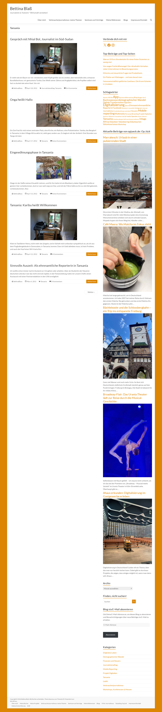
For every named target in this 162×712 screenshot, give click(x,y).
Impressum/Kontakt (139, 20)
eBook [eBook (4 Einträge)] (127, 106)
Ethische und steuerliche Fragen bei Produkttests (122, 73)
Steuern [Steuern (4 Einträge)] (144, 116)
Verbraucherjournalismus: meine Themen (65, 20)
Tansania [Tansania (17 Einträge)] (108, 118)
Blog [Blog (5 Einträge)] (135, 97)
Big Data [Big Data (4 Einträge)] (121, 97)
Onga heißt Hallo (21, 100)
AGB (29, 706)
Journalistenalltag (48, 88)
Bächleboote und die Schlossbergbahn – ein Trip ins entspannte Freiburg (127, 309)
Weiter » (91, 292)
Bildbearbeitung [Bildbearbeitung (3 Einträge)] (129, 97)
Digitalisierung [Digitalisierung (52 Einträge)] (114, 105)
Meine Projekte (35, 703)
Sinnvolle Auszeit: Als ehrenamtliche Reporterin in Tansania (49, 265)
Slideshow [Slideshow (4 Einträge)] (111, 116)
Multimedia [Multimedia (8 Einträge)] (120, 114)
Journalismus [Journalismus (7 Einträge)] (108, 111)
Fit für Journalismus (109, 703)
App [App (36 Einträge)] (116, 97)
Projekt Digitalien (110, 673)
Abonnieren (110, 635)
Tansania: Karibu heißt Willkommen (33, 205)
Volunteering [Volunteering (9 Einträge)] (123, 122)
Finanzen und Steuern (112, 661)
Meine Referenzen (113, 20)
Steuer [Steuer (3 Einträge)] (140, 116)
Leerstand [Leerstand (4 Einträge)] (128, 111)
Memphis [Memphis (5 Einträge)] (134, 111)
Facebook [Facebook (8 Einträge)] (117, 108)
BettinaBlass (17, 88)
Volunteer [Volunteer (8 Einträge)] (114, 122)
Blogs (126, 20)
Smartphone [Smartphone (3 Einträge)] (118, 116)
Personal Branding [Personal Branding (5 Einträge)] (132, 114)
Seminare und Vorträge (94, 20)
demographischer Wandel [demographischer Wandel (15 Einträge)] (132, 100)
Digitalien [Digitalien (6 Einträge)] (127, 103)
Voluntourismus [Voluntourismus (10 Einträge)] (110, 124)
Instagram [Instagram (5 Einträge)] (138, 108)
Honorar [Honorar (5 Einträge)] (125, 108)
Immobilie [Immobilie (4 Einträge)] (131, 108)
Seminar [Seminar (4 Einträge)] (105, 116)
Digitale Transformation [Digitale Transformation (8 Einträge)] (113, 102)
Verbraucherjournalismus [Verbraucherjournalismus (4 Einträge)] (131, 119)
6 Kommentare (57, 254)
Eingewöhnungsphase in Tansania (31, 152)
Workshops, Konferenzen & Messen (117, 689)
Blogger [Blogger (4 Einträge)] (140, 97)
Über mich (42, 20)
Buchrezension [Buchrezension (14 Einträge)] (110, 100)
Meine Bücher (24, 703)
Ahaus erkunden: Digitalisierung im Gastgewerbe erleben (124, 494)
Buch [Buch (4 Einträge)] (144, 97)
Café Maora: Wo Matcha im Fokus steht (127, 224)
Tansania (58, 88)
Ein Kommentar (71, 88)
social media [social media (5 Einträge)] (126, 116)
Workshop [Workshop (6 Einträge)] (122, 124)
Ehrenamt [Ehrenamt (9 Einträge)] (133, 105)
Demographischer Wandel (113, 657)
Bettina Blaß (21, 8)
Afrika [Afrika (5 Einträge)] (110, 97)
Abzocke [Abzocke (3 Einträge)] (105, 97)
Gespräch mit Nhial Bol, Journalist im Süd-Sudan (41, 39)
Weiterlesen (91, 88)
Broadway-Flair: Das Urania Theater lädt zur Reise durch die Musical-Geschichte (125, 398)
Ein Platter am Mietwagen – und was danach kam (122, 77)
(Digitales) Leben (110, 653)
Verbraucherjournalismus (113, 685)
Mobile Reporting (110, 669)
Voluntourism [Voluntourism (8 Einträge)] (135, 122)
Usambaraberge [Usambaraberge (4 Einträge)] (118, 119)
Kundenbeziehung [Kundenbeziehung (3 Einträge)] (119, 111)
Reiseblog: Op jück (122, 703)
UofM (105, 681)
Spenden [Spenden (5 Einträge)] (134, 116)
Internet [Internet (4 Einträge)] (144, 108)
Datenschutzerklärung (19, 706)
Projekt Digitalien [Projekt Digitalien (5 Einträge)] (145, 114)
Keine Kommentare (59, 141)
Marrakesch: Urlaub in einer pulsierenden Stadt (120, 139)
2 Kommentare (56, 282)
